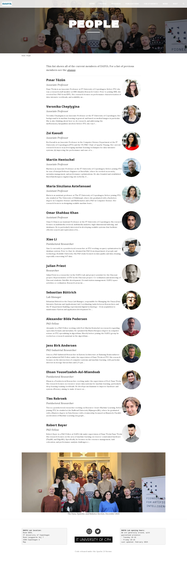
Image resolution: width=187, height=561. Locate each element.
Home (23, 56)
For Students (151, 4)
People (28, 56)
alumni (71, 70)
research (116, 4)
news (165, 4)
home (92, 4)
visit (175, 4)
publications (132, 4)
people (103, 4)
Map (24, 542)
